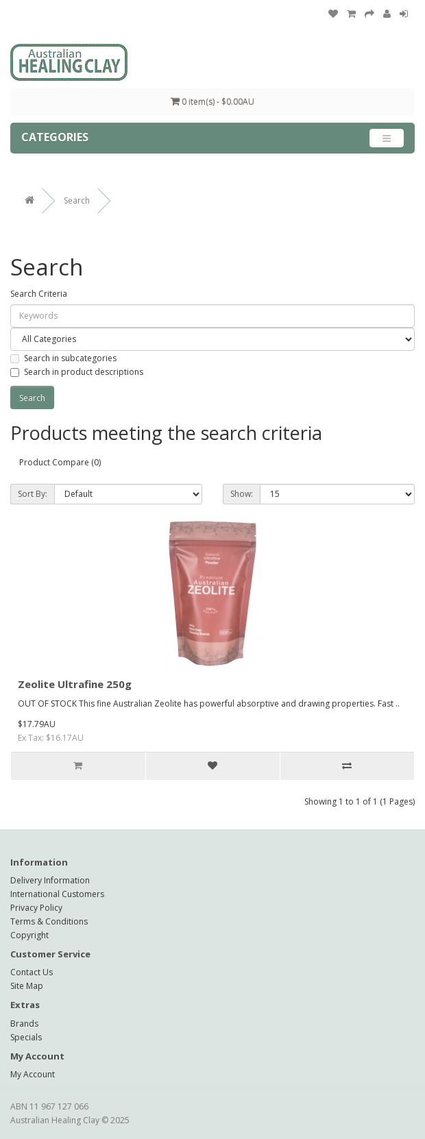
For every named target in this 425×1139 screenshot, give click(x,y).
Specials (26, 1037)
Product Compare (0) (60, 462)
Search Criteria (38, 293)
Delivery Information (50, 880)
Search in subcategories (63, 358)
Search (77, 200)
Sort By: (32, 494)
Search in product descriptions (76, 372)
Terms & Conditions (49, 921)
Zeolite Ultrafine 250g (75, 684)
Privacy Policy (36, 908)
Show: (241, 494)
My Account (32, 1074)
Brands (24, 1023)
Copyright (29, 935)
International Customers (57, 894)
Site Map (26, 986)
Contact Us (31, 972)
